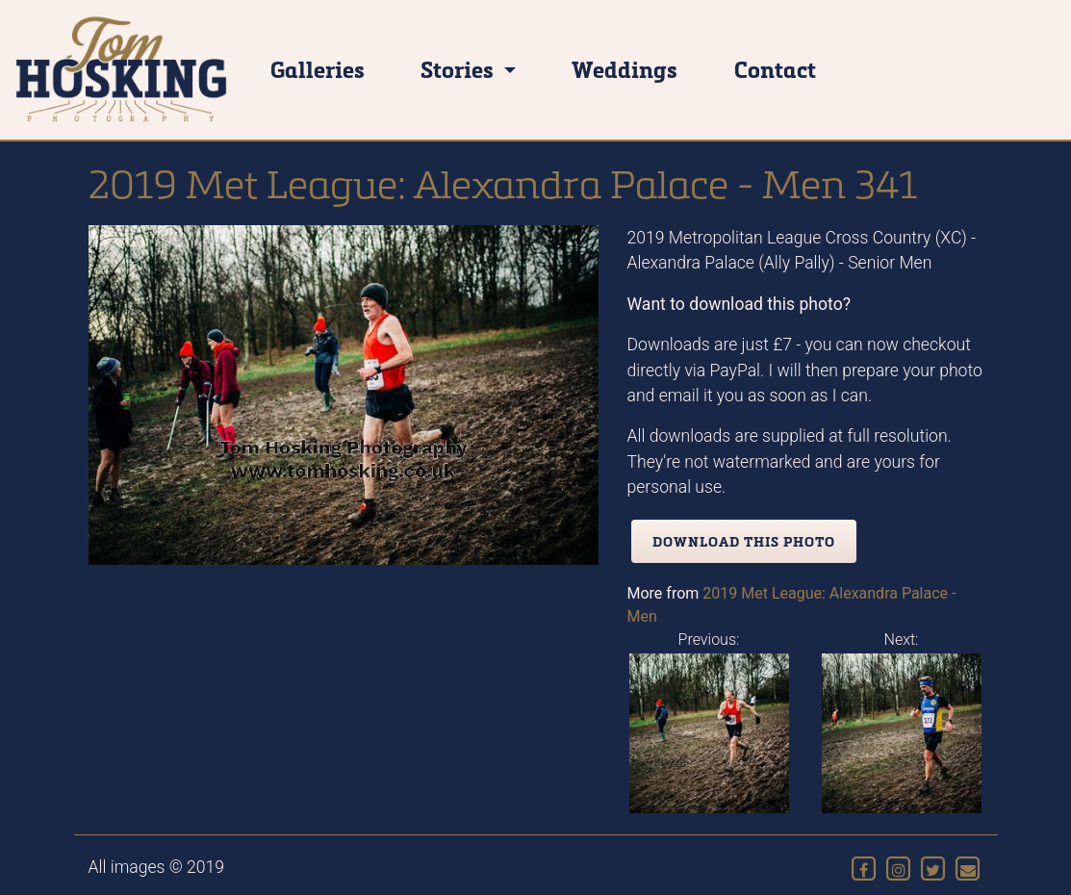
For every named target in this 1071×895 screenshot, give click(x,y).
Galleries (317, 69)
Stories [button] (459, 69)
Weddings (624, 69)
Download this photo (743, 541)
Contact (775, 69)
